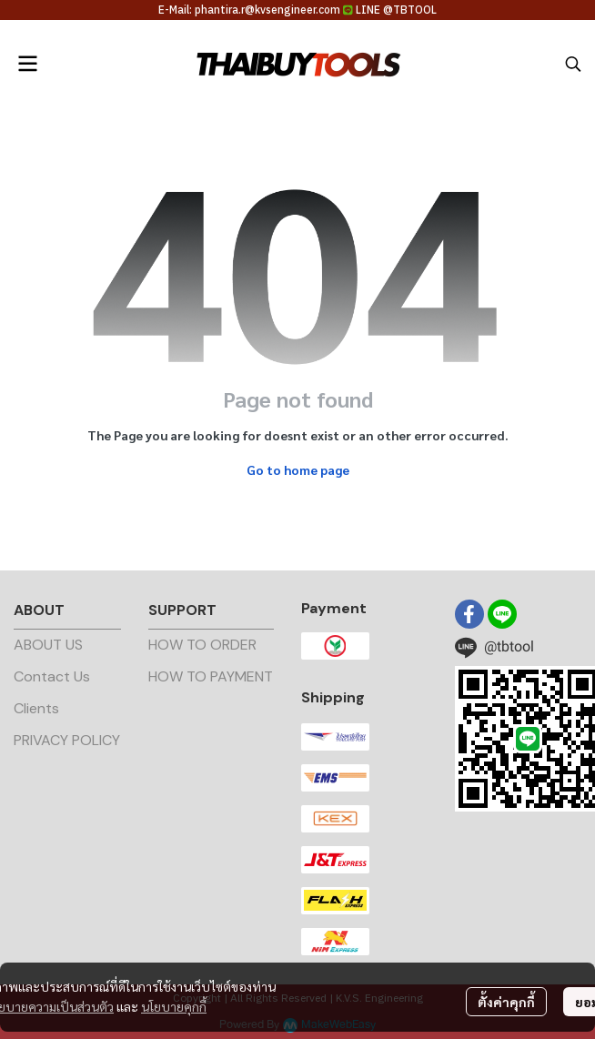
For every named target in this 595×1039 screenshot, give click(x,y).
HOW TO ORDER (202, 644)
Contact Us (52, 676)
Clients (36, 708)
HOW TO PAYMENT (210, 676)
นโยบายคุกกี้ (174, 1006)
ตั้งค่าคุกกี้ (506, 1002)
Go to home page (298, 469)
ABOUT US (48, 644)
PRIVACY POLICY (67, 740)
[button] (573, 63)
